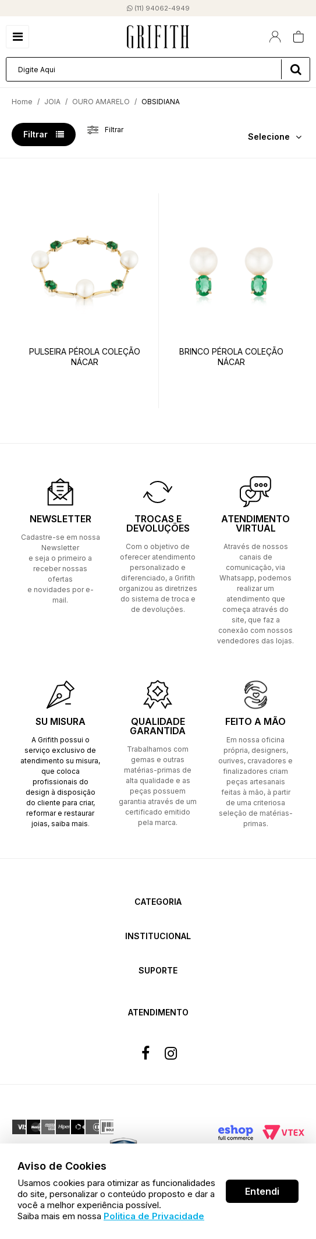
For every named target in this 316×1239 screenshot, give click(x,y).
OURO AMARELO (101, 101)
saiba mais (69, 823)
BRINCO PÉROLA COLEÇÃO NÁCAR (231, 356)
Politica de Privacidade (154, 1216)
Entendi (262, 1191)
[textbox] (158, 69)
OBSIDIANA (160, 101)
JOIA (52, 101)
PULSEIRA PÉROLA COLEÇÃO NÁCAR (84, 356)
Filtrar (43, 134)
